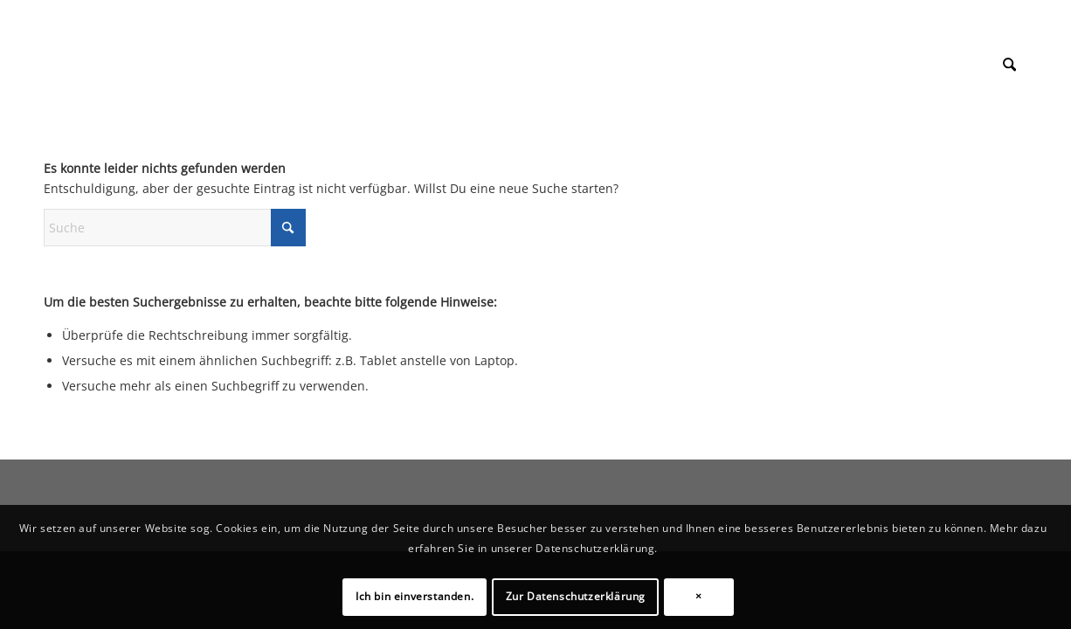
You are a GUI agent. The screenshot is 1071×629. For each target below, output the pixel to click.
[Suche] (1009, 64)
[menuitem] (1009, 64)
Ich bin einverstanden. (414, 596)
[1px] (44, 47)
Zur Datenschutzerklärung (576, 596)
